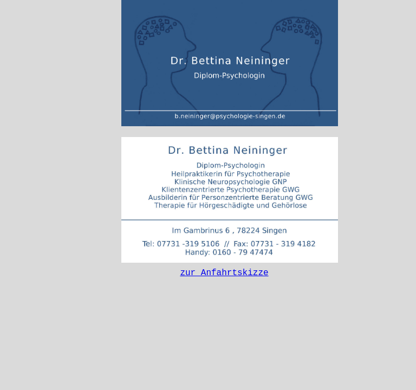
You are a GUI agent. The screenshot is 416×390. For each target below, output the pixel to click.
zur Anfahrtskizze (224, 274)
